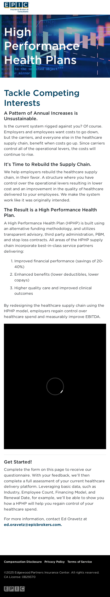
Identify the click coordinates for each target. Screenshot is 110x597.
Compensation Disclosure (23, 562)
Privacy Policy (54, 562)
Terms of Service (79, 562)
